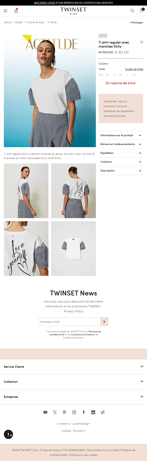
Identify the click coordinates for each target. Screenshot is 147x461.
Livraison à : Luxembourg (73, 423)
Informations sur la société (103, 450)
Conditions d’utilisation (83, 334)
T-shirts (52, 22)
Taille (121, 69)
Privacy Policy (73, 311)
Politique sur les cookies (83, 455)
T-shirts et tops (35, 22)
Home (7, 22)
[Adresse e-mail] (69, 322)
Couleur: (104, 63)
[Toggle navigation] (6, 11)
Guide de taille (134, 69)
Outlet (18, 22)
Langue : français (74, 430)
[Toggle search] (133, 11)
